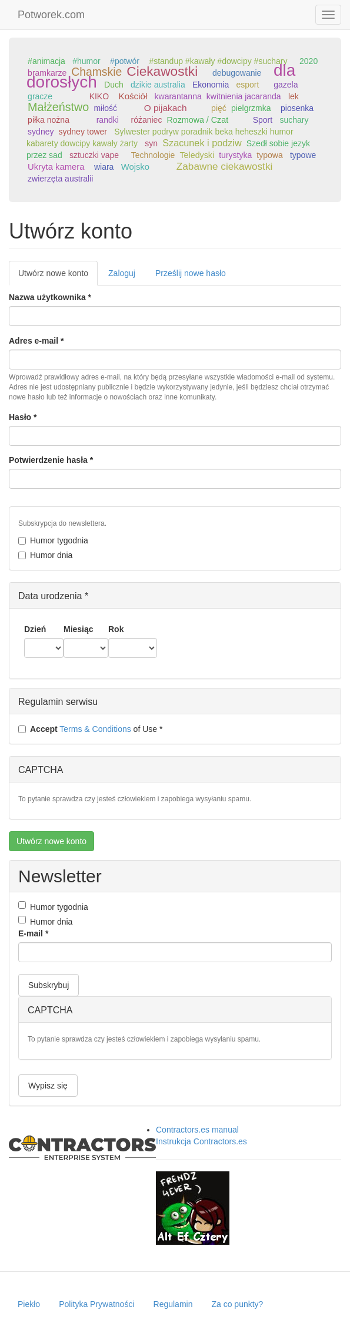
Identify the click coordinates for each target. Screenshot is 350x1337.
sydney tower (83, 131)
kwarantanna (178, 96)
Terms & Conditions (95, 729)
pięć (218, 108)
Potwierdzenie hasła (51, 460)
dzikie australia (158, 84)
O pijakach (165, 108)
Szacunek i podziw (201, 142)
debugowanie (236, 73)
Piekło (29, 1304)
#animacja (46, 61)
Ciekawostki (162, 71)
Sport (262, 120)
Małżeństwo (58, 106)
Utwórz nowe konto (58, 276)
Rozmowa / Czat (197, 120)
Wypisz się (48, 1085)
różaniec (146, 120)
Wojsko (135, 167)
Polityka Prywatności (96, 1304)
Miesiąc (79, 629)
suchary (293, 120)
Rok (116, 629)
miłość (105, 108)
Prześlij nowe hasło (190, 273)
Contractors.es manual (197, 1129)
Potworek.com (51, 15)
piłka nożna (48, 120)
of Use (90, 729)
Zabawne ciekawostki (224, 166)
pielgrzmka (251, 108)
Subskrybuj (48, 985)
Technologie (153, 155)
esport (247, 84)
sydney (41, 131)
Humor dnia (45, 555)
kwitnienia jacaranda (243, 96)
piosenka (297, 108)
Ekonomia (210, 84)
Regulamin (173, 1304)
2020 (308, 61)
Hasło (22, 417)
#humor (86, 61)
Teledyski (196, 155)
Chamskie (96, 72)
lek (293, 96)
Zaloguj (121, 273)
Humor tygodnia (53, 540)
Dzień (35, 629)
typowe (303, 155)
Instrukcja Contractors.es (201, 1141)
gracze (40, 96)
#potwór (124, 61)
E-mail (33, 933)
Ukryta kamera (56, 167)
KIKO (99, 96)
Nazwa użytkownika (50, 297)
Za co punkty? (237, 1304)
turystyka (235, 155)
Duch (114, 84)
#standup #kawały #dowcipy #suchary (218, 61)
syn (151, 143)
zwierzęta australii (60, 178)
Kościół (133, 96)
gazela (286, 84)
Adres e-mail (36, 340)
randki (107, 120)
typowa (269, 155)
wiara (104, 167)
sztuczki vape (94, 155)
